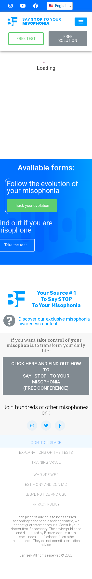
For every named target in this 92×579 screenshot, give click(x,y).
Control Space (46, 442)
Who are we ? (46, 475)
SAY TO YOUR (41, 21)
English (58, 4)
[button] (81, 22)
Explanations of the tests (46, 452)
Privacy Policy (46, 504)
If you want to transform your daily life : (46, 345)
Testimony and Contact (46, 485)
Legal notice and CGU (46, 494)
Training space (46, 462)
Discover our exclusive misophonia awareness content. (54, 321)
